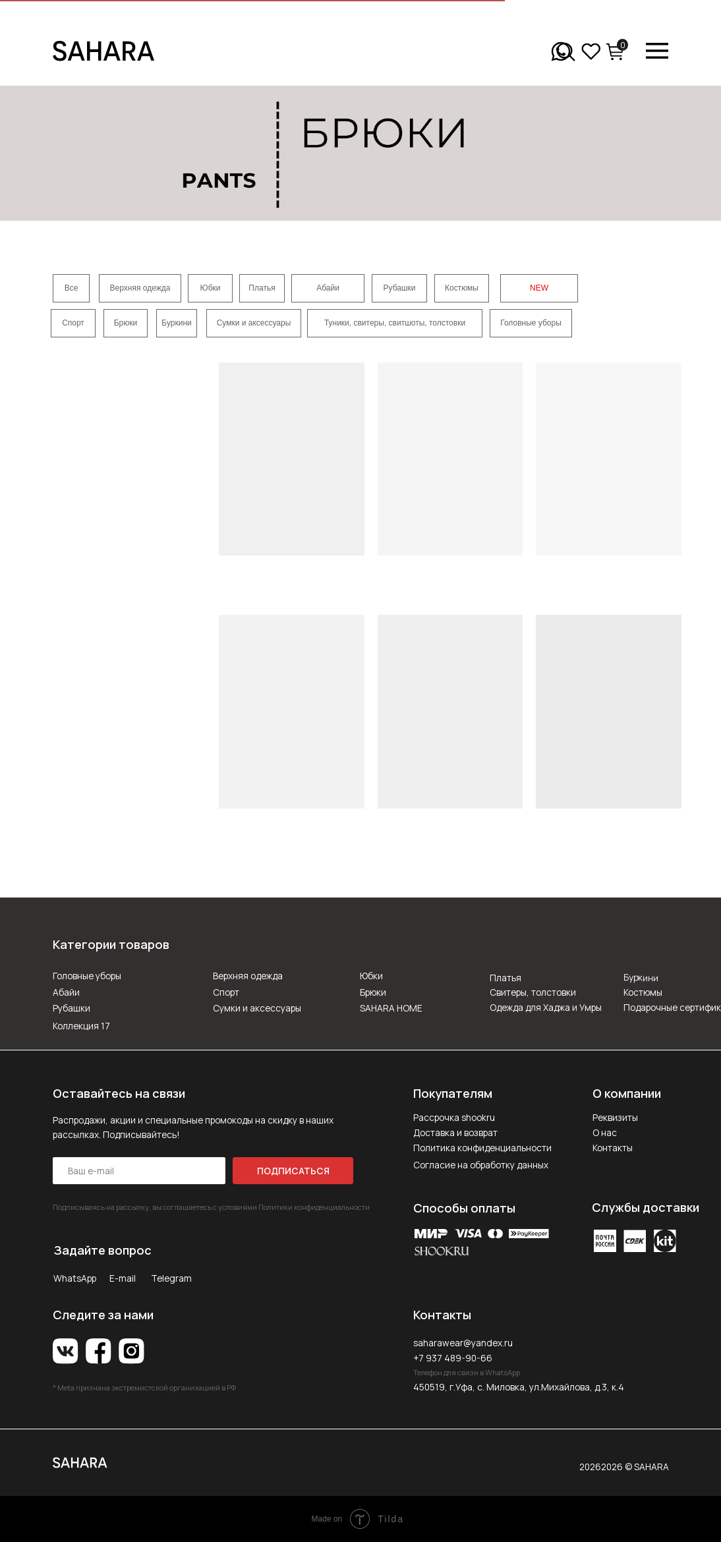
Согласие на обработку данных (480, 1164)
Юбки (371, 975)
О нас (604, 1132)
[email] (139, 1170)
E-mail (122, 1278)
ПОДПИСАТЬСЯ (293, 1170)
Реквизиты (615, 1117)
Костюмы (642, 992)
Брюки (373, 992)
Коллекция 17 (81, 1025)
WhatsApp (74, 1278)
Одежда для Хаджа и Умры (546, 1007)
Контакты (612, 1147)
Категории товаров (111, 944)
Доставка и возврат (455, 1132)
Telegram (171, 1278)
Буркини (640, 977)
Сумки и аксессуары (257, 1008)
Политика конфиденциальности (482, 1147)
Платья (505, 977)
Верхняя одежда (248, 975)
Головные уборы (87, 975)
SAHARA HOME (391, 1008)
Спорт (226, 992)
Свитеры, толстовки (533, 992)
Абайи (66, 992)
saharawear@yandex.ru (463, 1342)
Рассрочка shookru (454, 1117)
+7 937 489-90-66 (452, 1358)
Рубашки (71, 1008)
